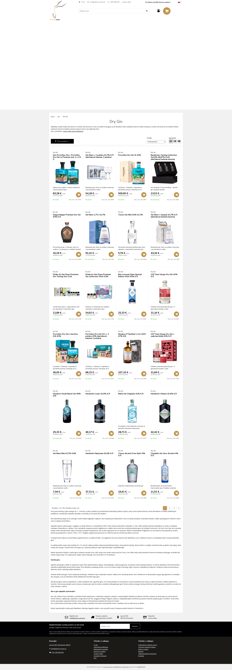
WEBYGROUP (141, 667)
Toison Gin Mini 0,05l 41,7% (130, 214)
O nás (96, 645)
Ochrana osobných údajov (147, 647)
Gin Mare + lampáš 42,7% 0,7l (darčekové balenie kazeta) (164, 215)
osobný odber (126, 2)
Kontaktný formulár (100, 656)
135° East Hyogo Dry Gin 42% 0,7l (164, 275)
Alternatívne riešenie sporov (147, 645)
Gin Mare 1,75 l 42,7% (95, 214)
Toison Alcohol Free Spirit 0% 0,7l (131, 454)
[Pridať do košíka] (78, 194)
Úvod (83, 2)
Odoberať (135, 626)
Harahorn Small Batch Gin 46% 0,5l (67, 394)
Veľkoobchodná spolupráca (147, 654)
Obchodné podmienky (101, 647)
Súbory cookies (143, 649)
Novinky (140, 652)
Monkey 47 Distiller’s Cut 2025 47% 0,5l (132, 335)
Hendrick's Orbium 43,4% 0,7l (164, 393)
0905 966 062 (114, 2)
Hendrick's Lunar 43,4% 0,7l (97, 393)
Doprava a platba (99, 652)
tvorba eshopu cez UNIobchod (113, 667)
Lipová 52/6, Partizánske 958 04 (59, 645)
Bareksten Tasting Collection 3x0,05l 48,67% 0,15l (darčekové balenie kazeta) (164, 157)
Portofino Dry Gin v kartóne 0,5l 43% (65, 335)
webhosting (125, 667)
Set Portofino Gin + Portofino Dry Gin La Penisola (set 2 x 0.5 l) (67, 157)
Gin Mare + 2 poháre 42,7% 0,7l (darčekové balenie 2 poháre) (99, 156)
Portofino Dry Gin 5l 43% (129, 155)
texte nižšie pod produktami (73, 131)
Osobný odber (98, 654)
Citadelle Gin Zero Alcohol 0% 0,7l (164, 454)
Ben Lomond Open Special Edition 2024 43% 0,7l (130, 275)
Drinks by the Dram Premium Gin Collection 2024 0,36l (98, 275)
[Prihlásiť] (158, 11)
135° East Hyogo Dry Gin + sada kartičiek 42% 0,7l (162, 335)
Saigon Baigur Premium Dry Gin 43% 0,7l (67, 215)
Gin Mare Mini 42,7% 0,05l (64, 453)
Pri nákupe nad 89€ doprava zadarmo (157, 2)
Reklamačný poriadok (101, 649)
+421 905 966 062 (57, 652)
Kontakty (141, 656)
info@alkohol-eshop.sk (97, 2)
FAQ (95, 658)
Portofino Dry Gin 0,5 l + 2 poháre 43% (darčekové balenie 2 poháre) (97, 336)
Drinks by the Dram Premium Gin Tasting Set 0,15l (65, 275)
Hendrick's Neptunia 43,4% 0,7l (99, 453)
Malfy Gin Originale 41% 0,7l (131, 393)
